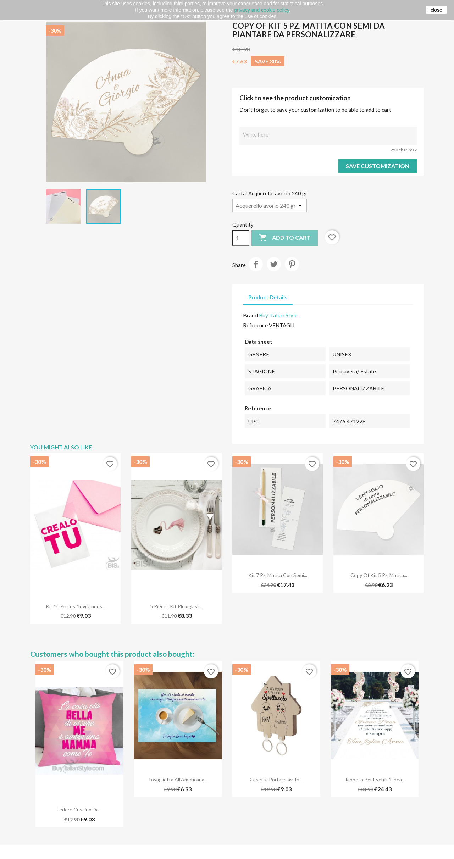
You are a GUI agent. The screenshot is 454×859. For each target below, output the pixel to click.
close (436, 10)
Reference (255, 325)
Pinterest (292, 264)
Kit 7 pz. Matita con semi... (277, 575)
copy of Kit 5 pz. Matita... (378, 575)
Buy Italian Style (278, 315)
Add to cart (284, 238)
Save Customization (377, 165)
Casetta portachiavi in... (276, 779)
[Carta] (269, 205)
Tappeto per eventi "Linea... (374, 779)
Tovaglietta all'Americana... (177, 779)
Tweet (274, 264)
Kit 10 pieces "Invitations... (75, 606)
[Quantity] (240, 238)
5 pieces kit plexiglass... (176, 606)
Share (256, 264)
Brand (250, 315)
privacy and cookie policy (261, 10)
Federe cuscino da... (79, 810)
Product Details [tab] (267, 297)
